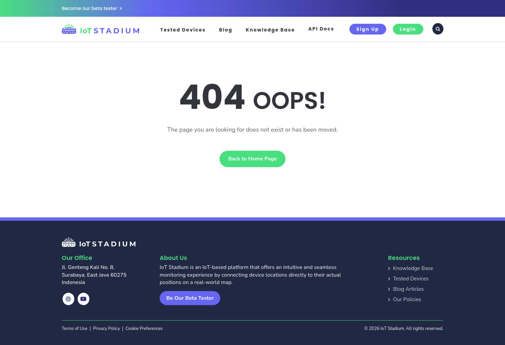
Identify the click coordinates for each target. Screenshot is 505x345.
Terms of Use (75, 329)
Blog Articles (408, 289)
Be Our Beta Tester (190, 298)
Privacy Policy (106, 329)
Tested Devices (183, 29)
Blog (226, 29)
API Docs (321, 28)
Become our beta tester (92, 8)
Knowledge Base (270, 29)
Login (408, 29)
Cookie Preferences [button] (144, 329)
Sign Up (367, 29)
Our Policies (407, 299)
